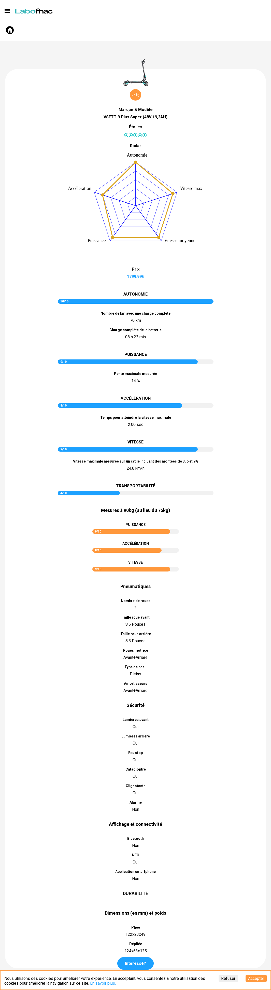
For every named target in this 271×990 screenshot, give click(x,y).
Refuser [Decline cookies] (228, 978)
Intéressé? (135, 963)
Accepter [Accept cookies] (256, 978)
